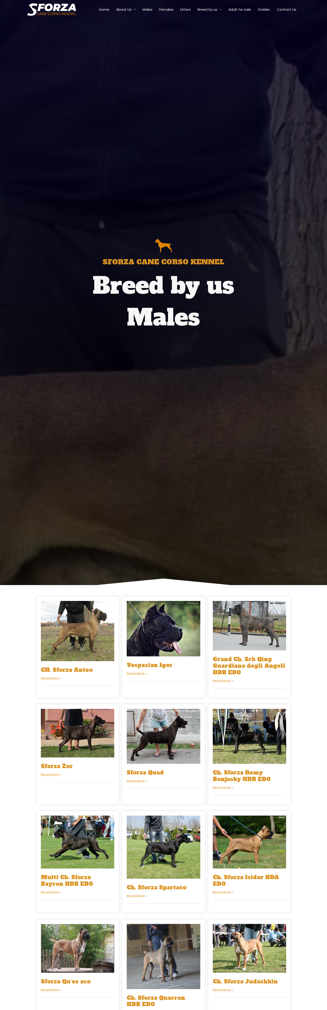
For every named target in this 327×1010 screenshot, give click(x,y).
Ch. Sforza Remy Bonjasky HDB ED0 (242, 776)
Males (147, 9)
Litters (185, 9)
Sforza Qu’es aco (66, 981)
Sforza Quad (145, 772)
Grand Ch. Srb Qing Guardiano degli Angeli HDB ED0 (249, 665)
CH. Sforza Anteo (67, 670)
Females (166, 9)
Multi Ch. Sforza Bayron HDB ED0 (67, 881)
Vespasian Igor (150, 665)
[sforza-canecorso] (52, 9)
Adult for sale (239, 9)
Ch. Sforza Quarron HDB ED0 (156, 1001)
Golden (264, 9)
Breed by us (207, 9)
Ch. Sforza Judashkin (245, 981)
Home (104, 9)
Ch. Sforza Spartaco (156, 887)
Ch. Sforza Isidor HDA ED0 (246, 881)
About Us (123, 9)
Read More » (51, 678)
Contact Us (286, 9)
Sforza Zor (57, 766)
